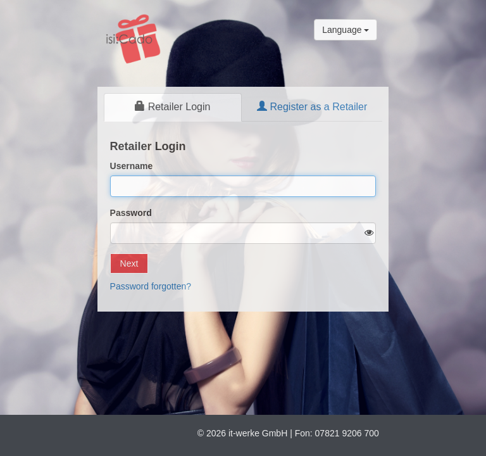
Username (131, 166)
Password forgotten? (150, 286)
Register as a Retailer (312, 106)
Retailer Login (172, 106)
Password (131, 213)
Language (345, 30)
